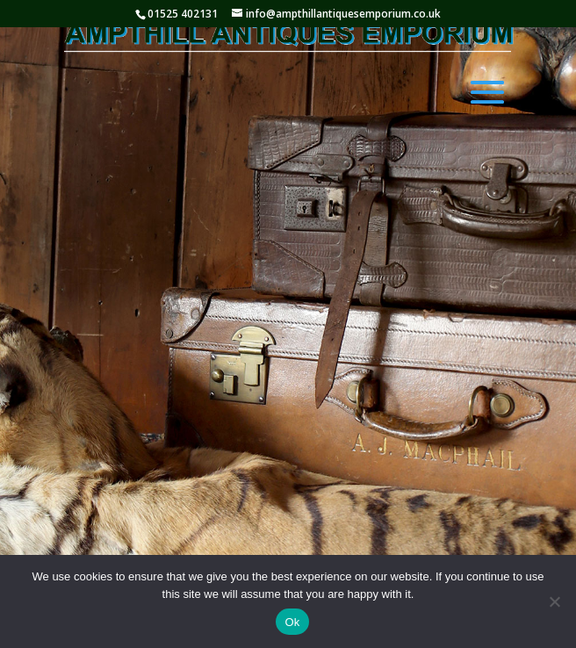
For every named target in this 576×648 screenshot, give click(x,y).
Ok (291, 622)
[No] (554, 601)
